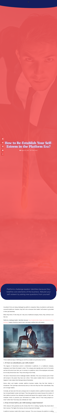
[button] (28, 2)
